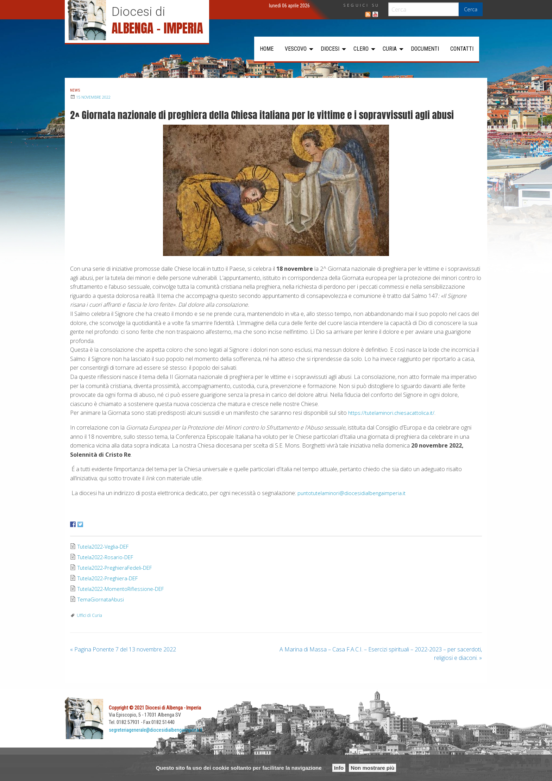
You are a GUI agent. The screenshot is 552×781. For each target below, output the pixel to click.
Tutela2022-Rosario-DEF (108, 557)
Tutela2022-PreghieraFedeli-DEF (118, 567)
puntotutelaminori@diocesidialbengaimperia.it (354, 493)
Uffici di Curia (89, 615)
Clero (361, 48)
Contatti (461, 48)
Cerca (470, 9)
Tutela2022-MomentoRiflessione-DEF (124, 589)
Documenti (425, 48)
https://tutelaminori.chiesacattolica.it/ (393, 413)
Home (267, 48)
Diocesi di (138, 11)
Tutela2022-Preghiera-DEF (110, 578)
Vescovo (296, 48)
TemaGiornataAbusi (102, 599)
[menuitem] (266, 49)
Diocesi (330, 48)
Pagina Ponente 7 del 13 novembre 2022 (123, 649)
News (77, 89)
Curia (390, 48)
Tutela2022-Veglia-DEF (105, 546)
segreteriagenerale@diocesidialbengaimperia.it (156, 730)
